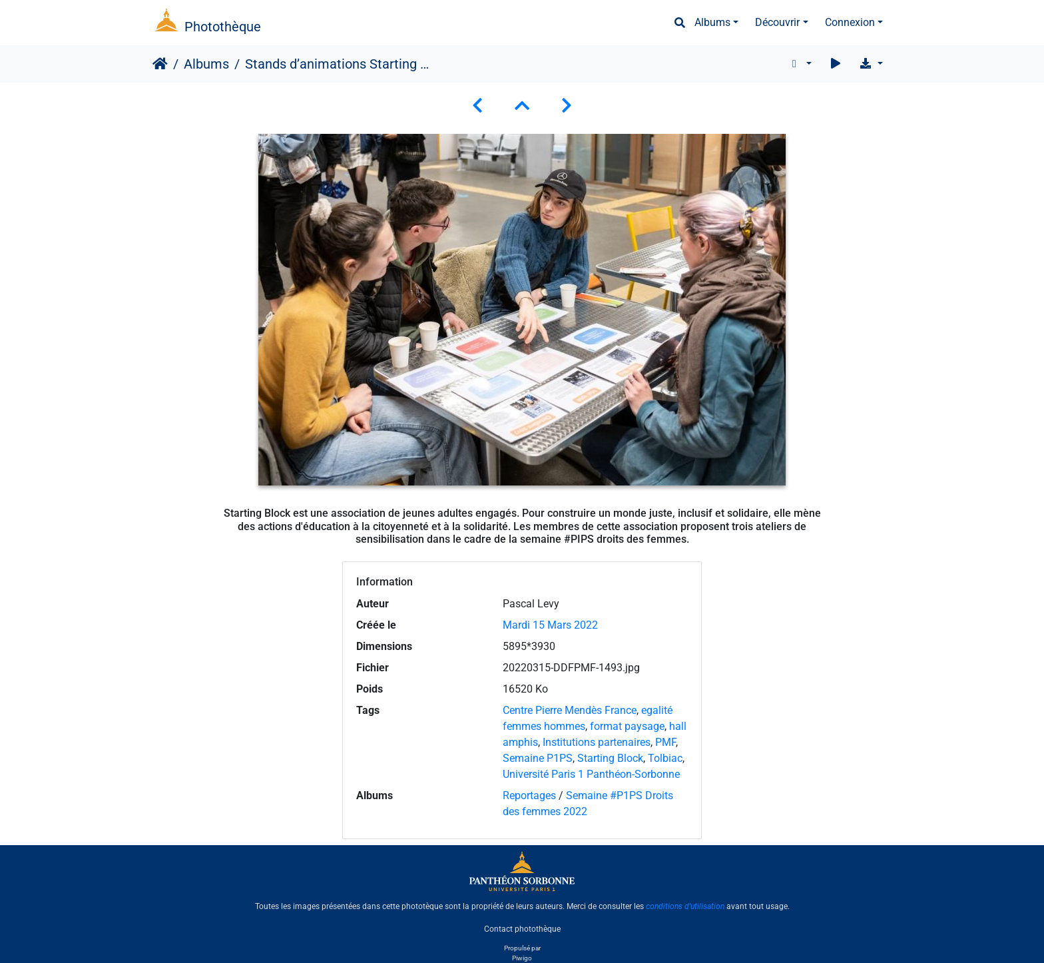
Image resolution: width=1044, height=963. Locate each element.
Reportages (529, 795)
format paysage (627, 726)
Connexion (850, 22)
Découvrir (777, 22)
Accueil (160, 64)
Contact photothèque (522, 929)
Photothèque (222, 27)
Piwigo (522, 958)
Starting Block (610, 758)
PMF (665, 742)
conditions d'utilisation (685, 906)
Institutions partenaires (597, 742)
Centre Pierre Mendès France (570, 710)
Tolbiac (665, 758)
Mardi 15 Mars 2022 (550, 625)
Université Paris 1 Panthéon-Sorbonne (591, 774)
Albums (712, 22)
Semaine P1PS (538, 758)
